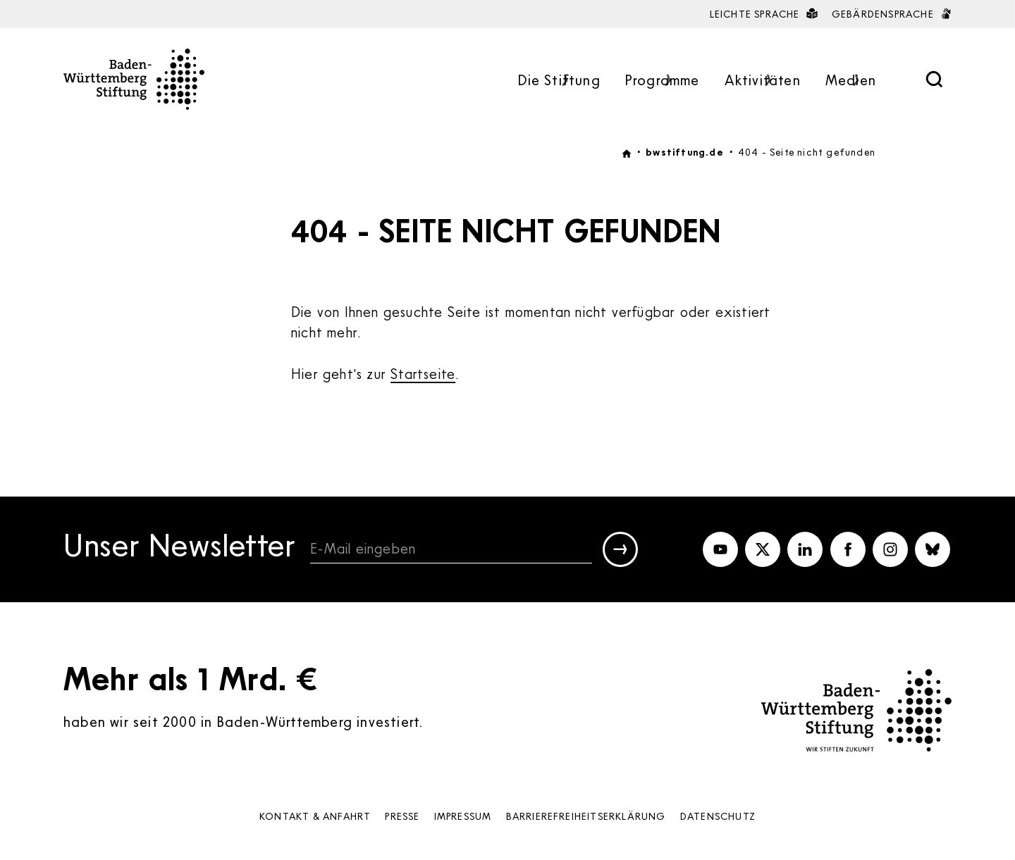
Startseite (422, 373)
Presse (402, 816)
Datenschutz (718, 816)
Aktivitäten (763, 81)
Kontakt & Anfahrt (315, 816)
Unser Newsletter (179, 547)
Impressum (463, 816)
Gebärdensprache (892, 14)
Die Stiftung (559, 81)
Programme (662, 81)
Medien (850, 81)
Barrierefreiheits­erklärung (586, 816)
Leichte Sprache (764, 14)
